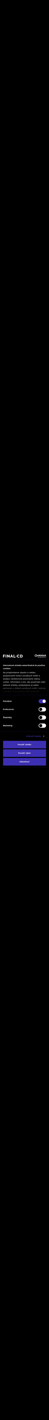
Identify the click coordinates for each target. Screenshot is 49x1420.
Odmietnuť (24, 762)
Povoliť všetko (24, 744)
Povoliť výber (24, 753)
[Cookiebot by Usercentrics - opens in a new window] (35, 656)
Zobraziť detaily (33, 736)
